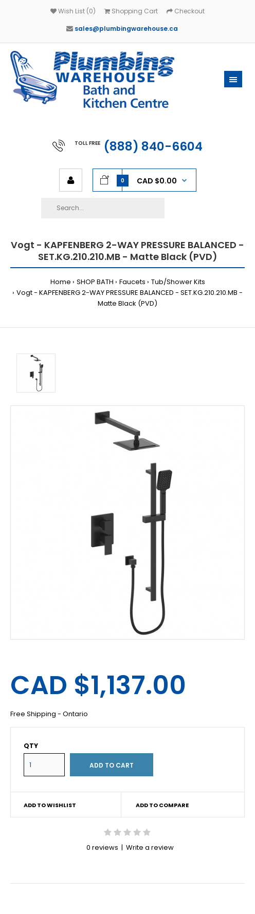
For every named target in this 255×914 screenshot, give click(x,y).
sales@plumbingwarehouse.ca (126, 28)
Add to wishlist (50, 805)
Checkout (186, 11)
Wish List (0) (73, 11)
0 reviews (102, 847)
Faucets (132, 282)
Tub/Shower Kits (178, 282)
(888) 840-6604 (153, 146)
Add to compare (162, 805)
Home (60, 282)
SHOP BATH (95, 282)
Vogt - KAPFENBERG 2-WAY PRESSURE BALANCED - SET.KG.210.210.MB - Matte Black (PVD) (129, 298)
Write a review (150, 847)
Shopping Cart (131, 11)
